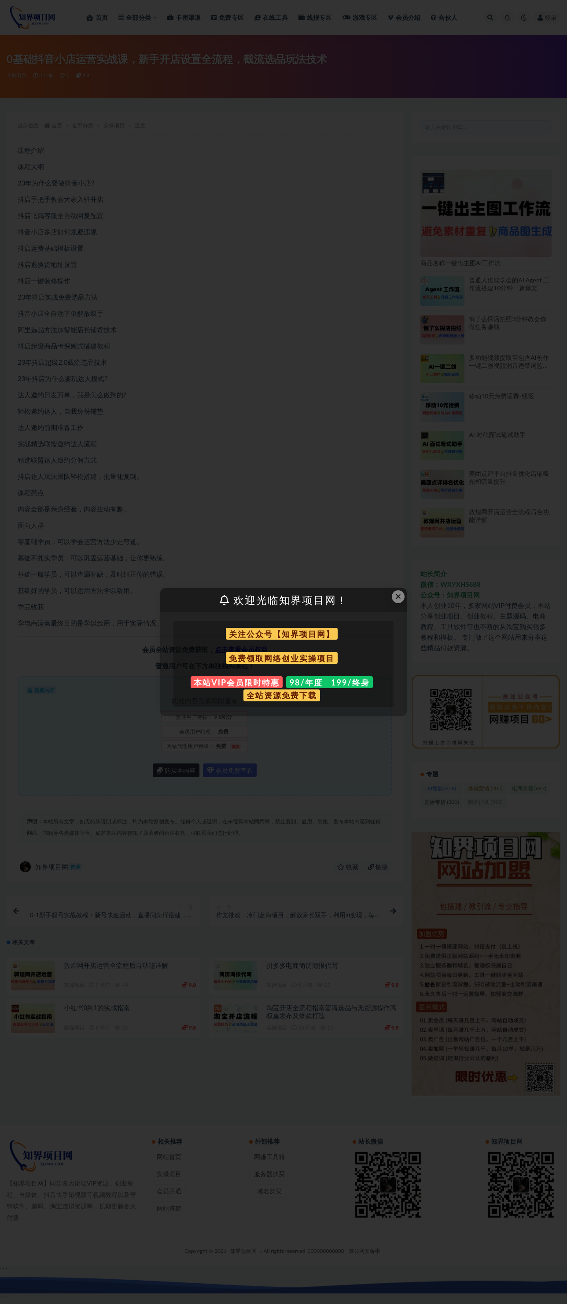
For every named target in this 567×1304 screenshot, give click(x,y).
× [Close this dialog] (398, 596)
